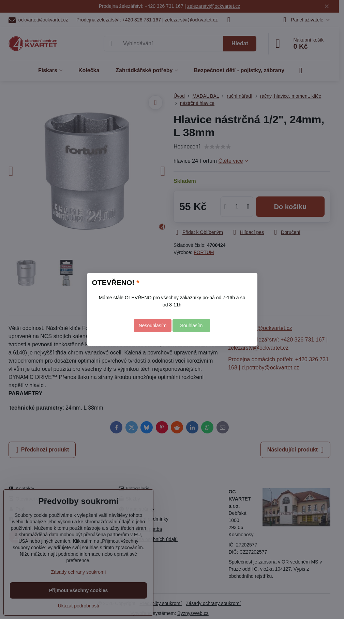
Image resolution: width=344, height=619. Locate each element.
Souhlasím (191, 325)
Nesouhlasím (153, 325)
